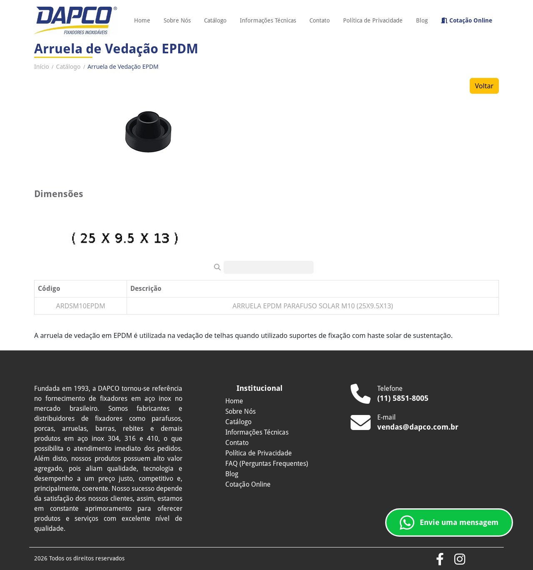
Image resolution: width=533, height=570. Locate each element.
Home (142, 20)
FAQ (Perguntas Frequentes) (266, 464)
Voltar (484, 85)
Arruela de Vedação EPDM (123, 66)
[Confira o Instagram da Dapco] (460, 560)
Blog (422, 20)
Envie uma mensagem (449, 522)
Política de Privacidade (373, 20)
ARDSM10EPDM (80, 305)
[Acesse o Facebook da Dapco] (440, 560)
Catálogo (215, 20)
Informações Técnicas (268, 20)
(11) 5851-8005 (402, 398)
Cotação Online (466, 20)
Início (41, 66)
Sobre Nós (177, 20)
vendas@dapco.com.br (417, 426)
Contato (319, 20)
